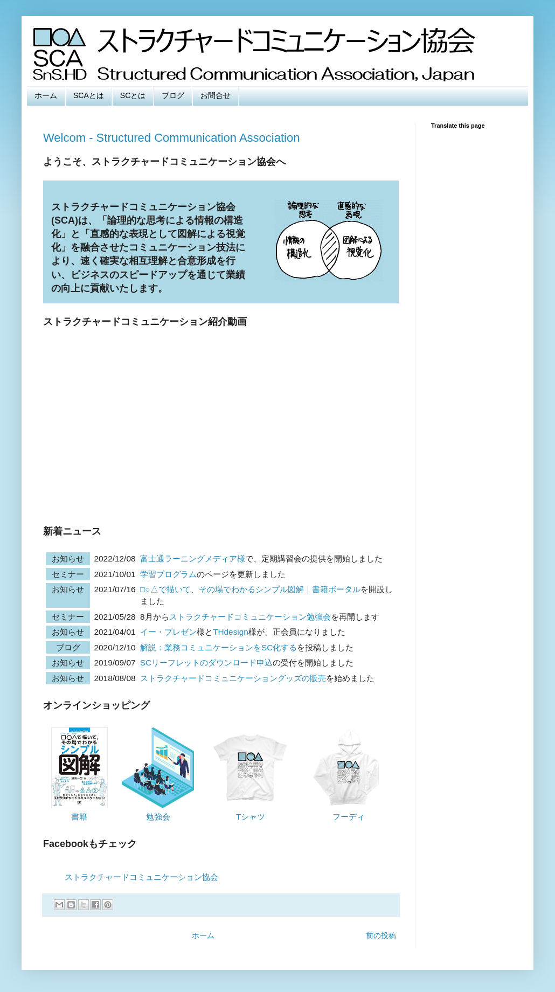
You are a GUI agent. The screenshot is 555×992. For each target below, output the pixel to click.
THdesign (230, 631)
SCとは (132, 95)
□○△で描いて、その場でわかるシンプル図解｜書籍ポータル (250, 589)
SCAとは (88, 95)
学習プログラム (168, 574)
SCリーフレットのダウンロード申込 (206, 662)
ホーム (45, 95)
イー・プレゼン (168, 631)
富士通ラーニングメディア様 (192, 558)
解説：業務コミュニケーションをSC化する (218, 647)
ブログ (173, 95)
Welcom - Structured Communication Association (171, 137)
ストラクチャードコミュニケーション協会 (141, 877)
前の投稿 (381, 935)
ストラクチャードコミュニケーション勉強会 (250, 616)
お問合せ (215, 95)
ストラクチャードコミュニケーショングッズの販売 (233, 678)
